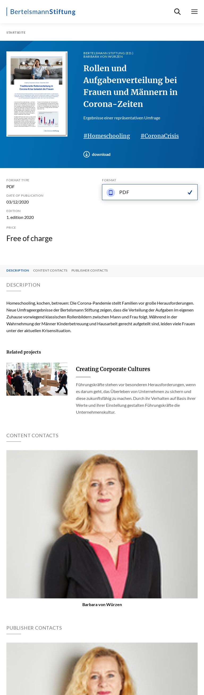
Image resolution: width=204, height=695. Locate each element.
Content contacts (50, 270)
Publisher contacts (89, 270)
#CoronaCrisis (160, 136)
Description (17, 270)
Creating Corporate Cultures (113, 369)
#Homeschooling (106, 136)
